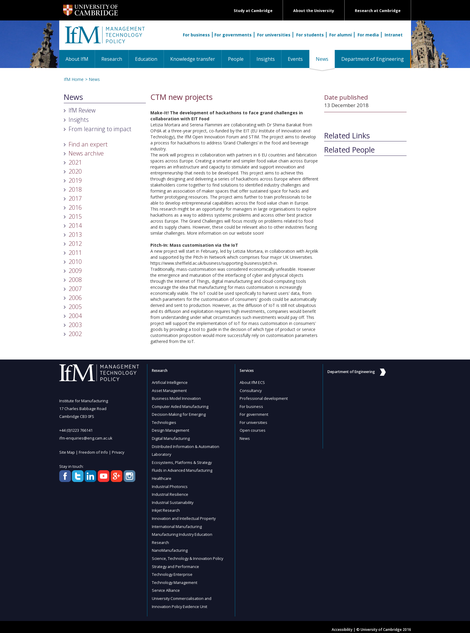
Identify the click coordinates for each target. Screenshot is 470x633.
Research (111, 59)
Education (146, 59)
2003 (75, 325)
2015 (75, 216)
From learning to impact (100, 129)
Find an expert (88, 144)
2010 (75, 262)
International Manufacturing (177, 523)
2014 (75, 225)
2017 (75, 198)
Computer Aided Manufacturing (180, 406)
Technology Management (175, 578)
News (325, 58)
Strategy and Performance (176, 562)
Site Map (67, 452)
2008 (75, 280)
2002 (75, 334)
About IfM (77, 59)
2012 (75, 243)
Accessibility (342, 624)
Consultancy (251, 390)
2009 (75, 271)
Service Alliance (166, 585)
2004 (75, 316)
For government (254, 413)
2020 (75, 171)
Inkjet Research (166, 507)
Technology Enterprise (172, 570)
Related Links (347, 135)
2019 (75, 180)
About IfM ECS (252, 382)
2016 (75, 207)
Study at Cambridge (253, 10)
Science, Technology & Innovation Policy (188, 554)
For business (196, 35)
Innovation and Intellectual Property (184, 515)
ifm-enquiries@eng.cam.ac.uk (86, 438)
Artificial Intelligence (170, 382)
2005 (75, 307)
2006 (75, 298)
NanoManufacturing (170, 546)
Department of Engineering (372, 59)
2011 (75, 253)
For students (310, 35)
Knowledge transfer (192, 59)
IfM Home (74, 79)
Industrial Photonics (170, 484)
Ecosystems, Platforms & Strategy (182, 460)
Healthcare (162, 476)
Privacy (118, 452)
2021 (75, 162)
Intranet (394, 35)
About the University (313, 10)
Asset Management (169, 390)
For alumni (340, 35)
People (236, 59)
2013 (75, 234)
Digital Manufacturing (171, 437)
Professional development (264, 398)
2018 (75, 189)
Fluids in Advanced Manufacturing (182, 468)
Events (295, 59)
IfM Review (82, 110)
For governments (233, 35)
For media (368, 35)
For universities (273, 35)
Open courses (253, 429)
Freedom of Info (93, 452)
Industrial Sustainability (173, 499)
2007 (75, 289)
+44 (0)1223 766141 (76, 430)
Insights (266, 59)
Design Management (171, 429)
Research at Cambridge (378, 10)
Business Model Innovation (176, 398)
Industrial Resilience (170, 492)
